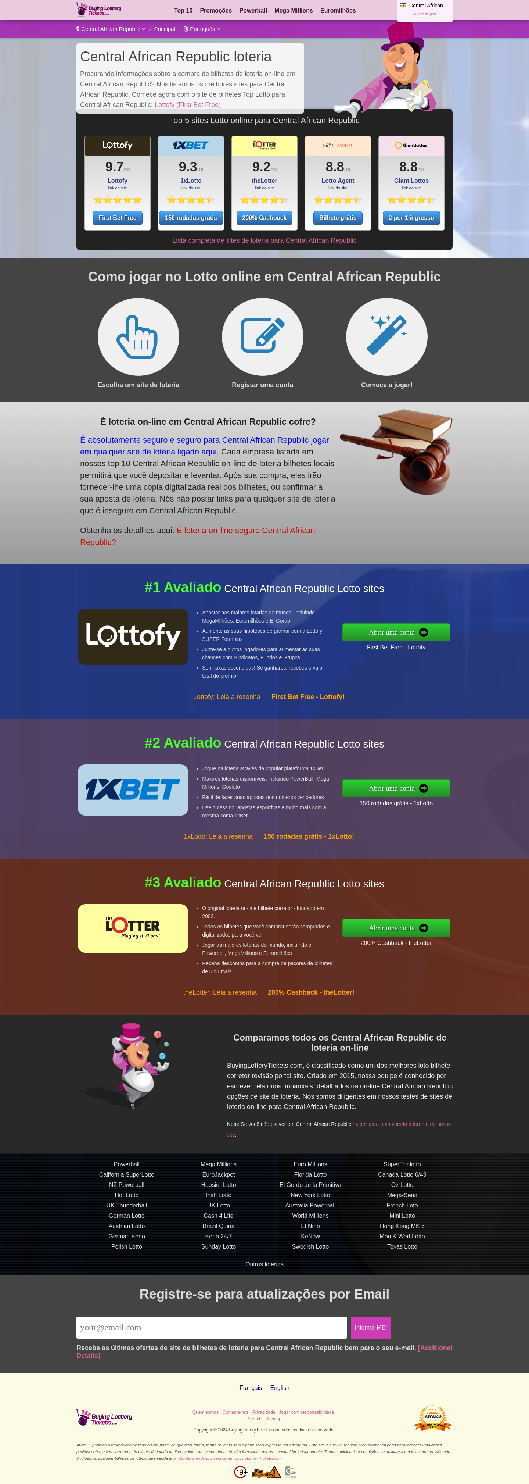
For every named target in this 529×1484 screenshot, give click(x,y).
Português (202, 29)
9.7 (114, 166)
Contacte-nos (235, 1412)
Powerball (253, 10)
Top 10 (183, 10)
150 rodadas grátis (191, 218)
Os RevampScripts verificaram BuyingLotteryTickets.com (230, 1458)
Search (255, 1418)
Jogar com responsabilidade (306, 1412)
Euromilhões (338, 10)
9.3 (188, 166)
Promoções (216, 10)
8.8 (335, 166)
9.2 (261, 166)
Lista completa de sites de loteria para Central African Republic (264, 240)
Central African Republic (110, 29)
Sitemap (273, 1418)
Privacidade (264, 1412)
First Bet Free (117, 218)
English (279, 1388)
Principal (164, 29)
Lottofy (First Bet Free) (188, 104)
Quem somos (205, 1412)
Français (251, 1388)
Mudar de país (425, 14)
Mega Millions (293, 10)
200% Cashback (264, 218)
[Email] (211, 1328)
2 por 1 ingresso (411, 218)
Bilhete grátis (337, 218)
